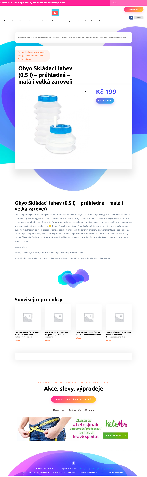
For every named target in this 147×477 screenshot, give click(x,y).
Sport (84, 21)
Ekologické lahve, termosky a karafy (37, 37)
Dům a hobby (23, 21)
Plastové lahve (74, 37)
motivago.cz (96, 468)
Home (6, 21)
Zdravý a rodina (39, 21)
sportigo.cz (83, 468)
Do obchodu (105, 101)
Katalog (13, 21)
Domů (20, 37)
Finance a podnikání (69, 21)
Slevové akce (133, 9)
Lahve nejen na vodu (59, 37)
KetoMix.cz (86, 410)
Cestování (53, 21)
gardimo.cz (109, 468)
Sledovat (139, 17)
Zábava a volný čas (97, 21)
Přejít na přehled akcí (73, 399)
